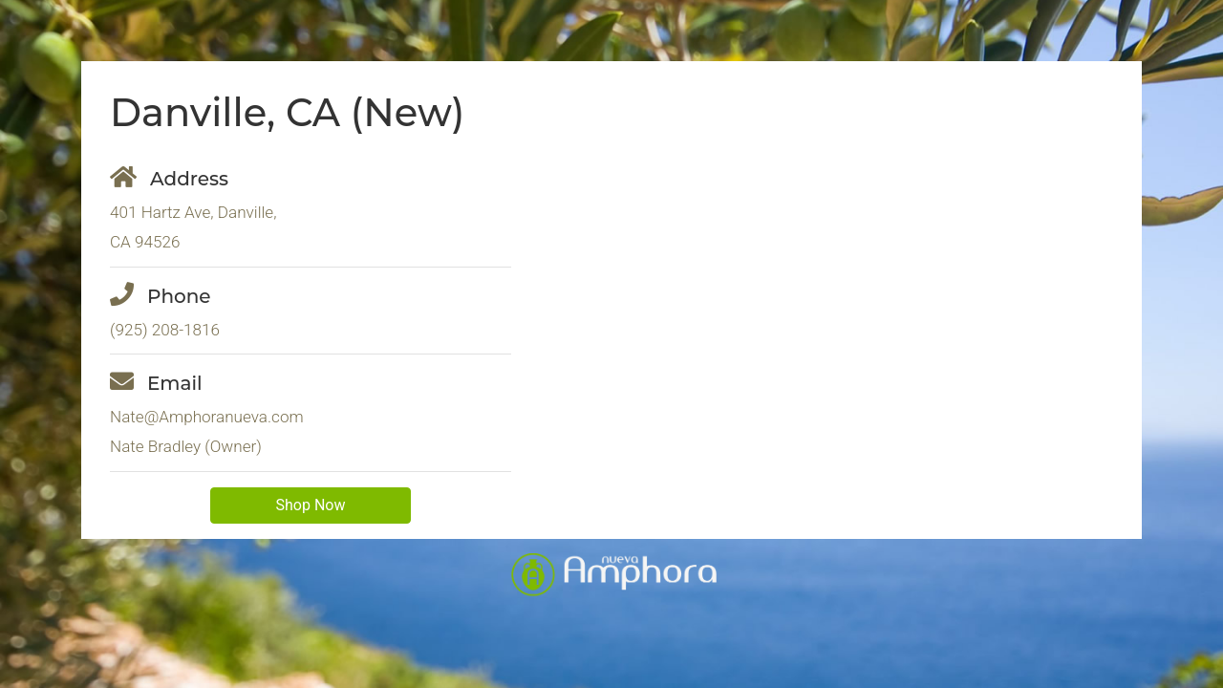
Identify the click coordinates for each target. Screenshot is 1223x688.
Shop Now (311, 505)
